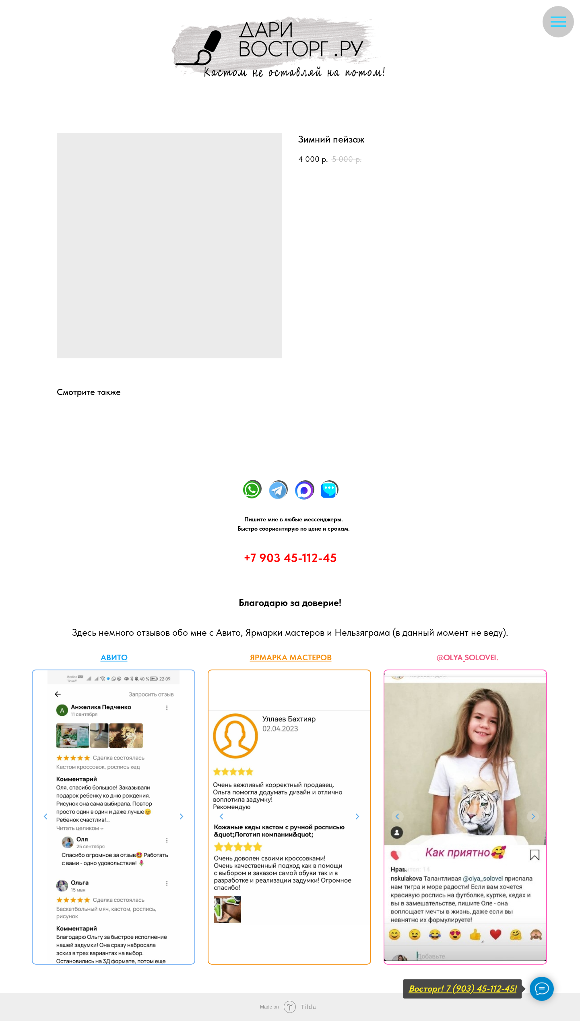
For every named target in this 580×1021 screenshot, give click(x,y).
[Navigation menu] (558, 22)
